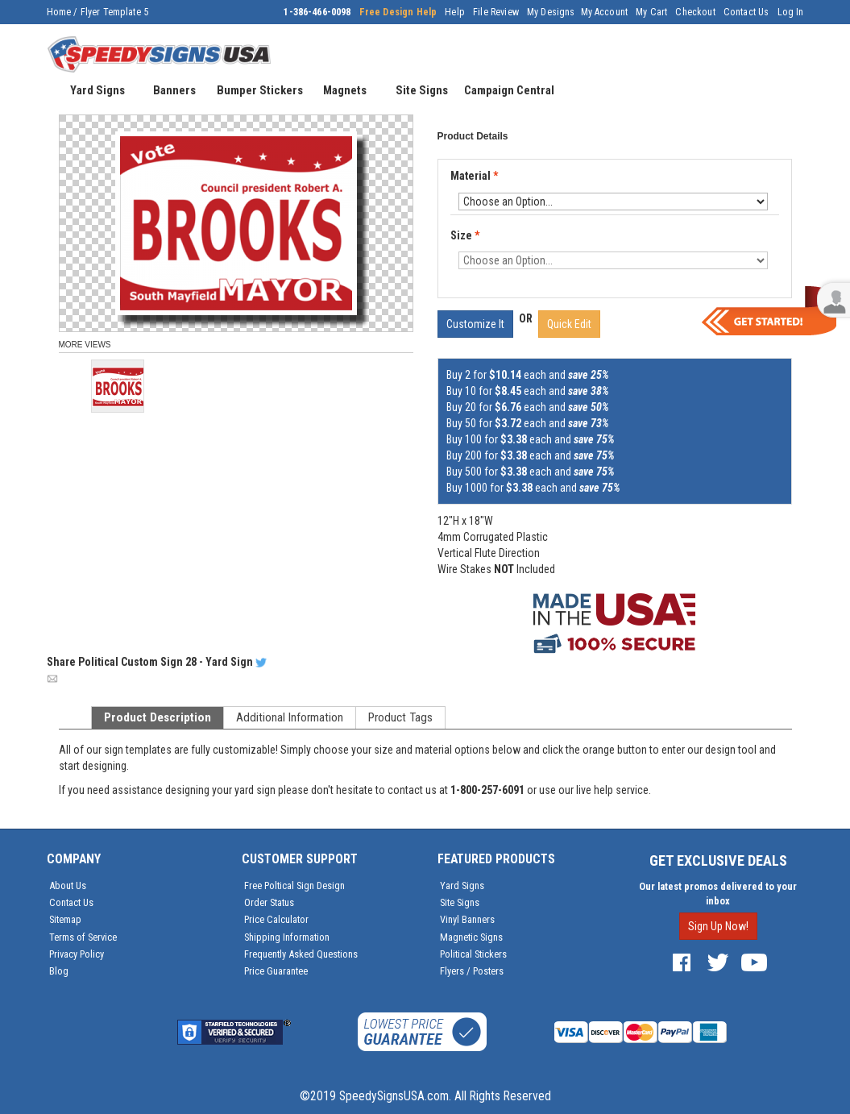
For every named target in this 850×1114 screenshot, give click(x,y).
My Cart (651, 12)
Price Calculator (276, 919)
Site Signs (459, 902)
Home (59, 12)
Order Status (269, 902)
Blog (58, 971)
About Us (67, 885)
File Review (496, 12)
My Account (604, 12)
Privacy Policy (76, 954)
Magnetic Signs (471, 937)
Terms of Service (83, 937)
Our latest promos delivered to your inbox (718, 893)
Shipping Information (287, 937)
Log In (790, 12)
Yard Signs (462, 885)
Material (475, 176)
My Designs (551, 12)
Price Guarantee (276, 971)
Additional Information (289, 717)
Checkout (695, 12)
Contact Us (746, 12)
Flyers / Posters (472, 971)
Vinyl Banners (467, 919)
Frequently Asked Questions (301, 954)
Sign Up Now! (718, 926)
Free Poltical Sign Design (294, 885)
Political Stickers (473, 954)
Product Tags (400, 717)
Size (464, 235)
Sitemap (65, 919)
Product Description (157, 717)
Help (455, 12)
